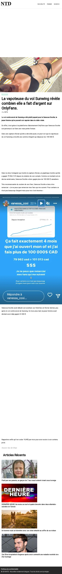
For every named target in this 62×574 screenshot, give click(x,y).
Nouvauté (41, 4)
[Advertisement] (31, 35)
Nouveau (5, 94)
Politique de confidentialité (9, 569)
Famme (49, 4)
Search (56, 4)
